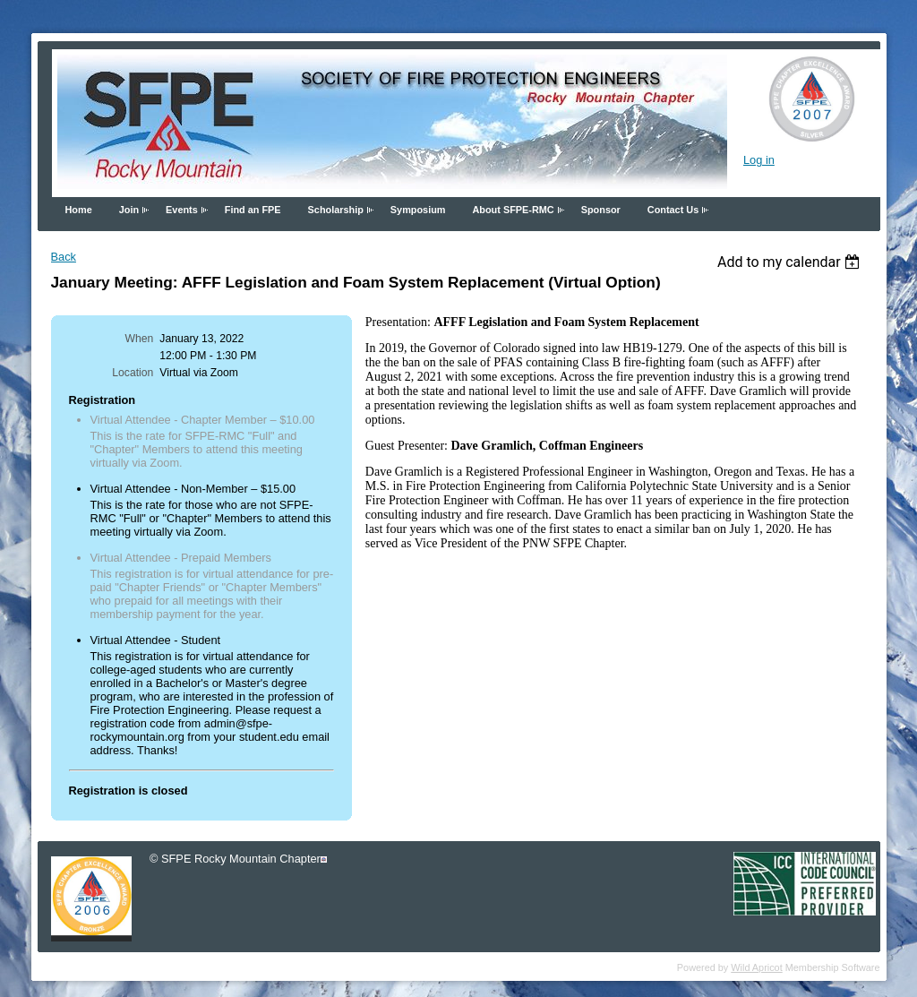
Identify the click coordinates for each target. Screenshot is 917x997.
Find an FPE (253, 209)
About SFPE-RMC (512, 209)
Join (129, 209)
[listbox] (791, 262)
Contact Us (672, 209)
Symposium (418, 209)
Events (182, 209)
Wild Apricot (756, 967)
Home (78, 209)
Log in (759, 160)
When (139, 338)
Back (63, 256)
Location (132, 372)
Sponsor (601, 209)
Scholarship (336, 209)
